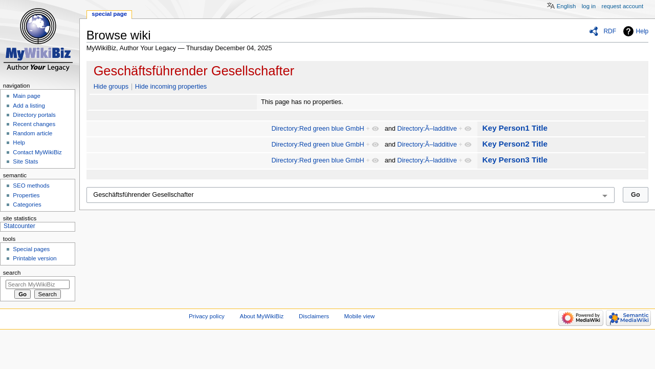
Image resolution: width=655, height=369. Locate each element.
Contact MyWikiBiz (37, 152)
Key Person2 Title (515, 143)
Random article (32, 133)
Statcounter (19, 226)
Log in (589, 6)
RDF (609, 31)
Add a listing (29, 105)
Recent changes (34, 124)
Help (642, 31)
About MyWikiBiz (262, 316)
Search (12, 273)
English (566, 6)
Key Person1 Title (515, 128)
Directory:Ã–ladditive (426, 128)
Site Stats (25, 161)
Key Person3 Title (515, 159)
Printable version (34, 258)
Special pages (31, 249)
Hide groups (111, 86)
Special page (109, 14)
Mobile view (359, 316)
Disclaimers (314, 316)
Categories (27, 204)
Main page (26, 96)
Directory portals (34, 115)
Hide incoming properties (171, 86)
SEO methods (31, 185)
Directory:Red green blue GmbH (317, 128)
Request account (623, 6)
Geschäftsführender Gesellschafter (194, 71)
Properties (26, 195)
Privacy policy (207, 316)
